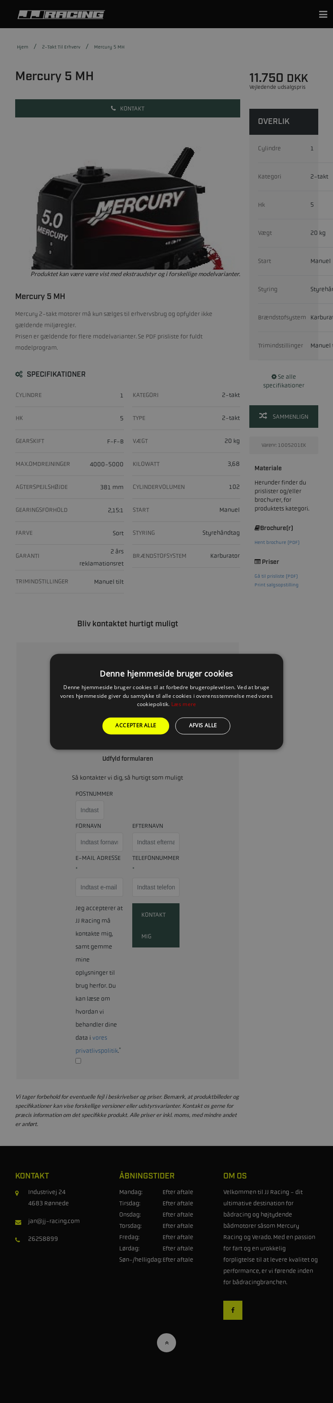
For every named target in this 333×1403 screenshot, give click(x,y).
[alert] (166, 701)
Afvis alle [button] (203, 725)
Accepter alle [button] (135, 725)
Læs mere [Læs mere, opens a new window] (183, 704)
